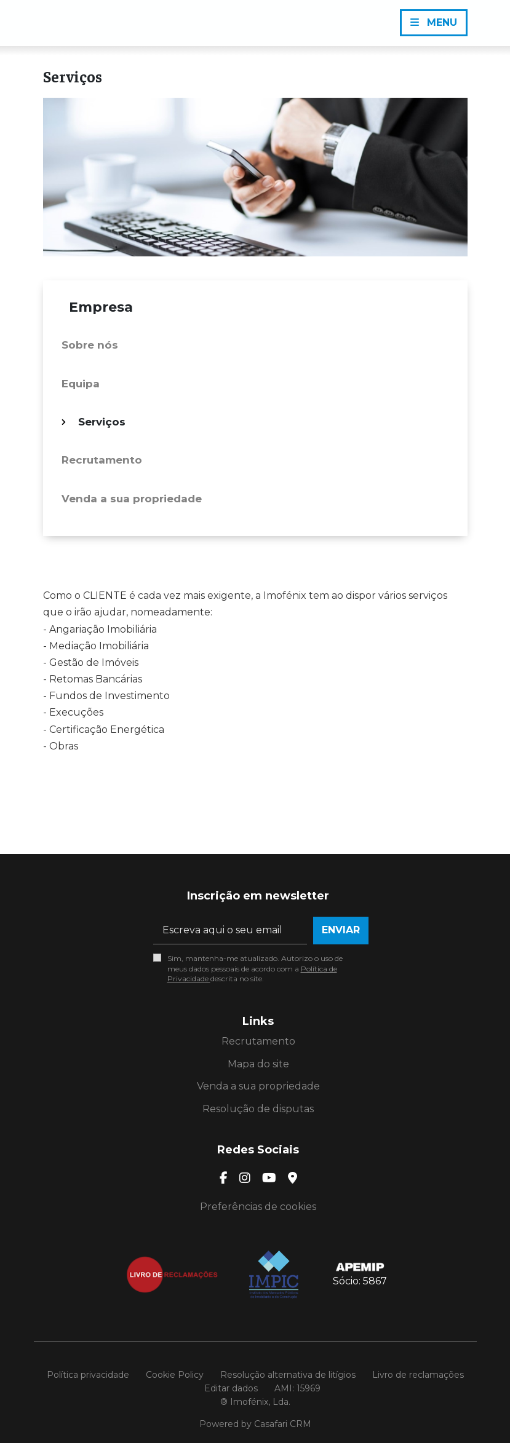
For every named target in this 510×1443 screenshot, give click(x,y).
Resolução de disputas (258, 1109)
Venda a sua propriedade (132, 498)
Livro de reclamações (418, 1374)
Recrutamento (102, 460)
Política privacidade (88, 1374)
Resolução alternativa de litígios (288, 1374)
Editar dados (231, 1388)
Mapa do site (258, 1064)
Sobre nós (90, 345)
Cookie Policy (175, 1374)
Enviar (341, 930)
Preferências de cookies (258, 1206)
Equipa (81, 384)
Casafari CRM (282, 1423)
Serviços (102, 422)
